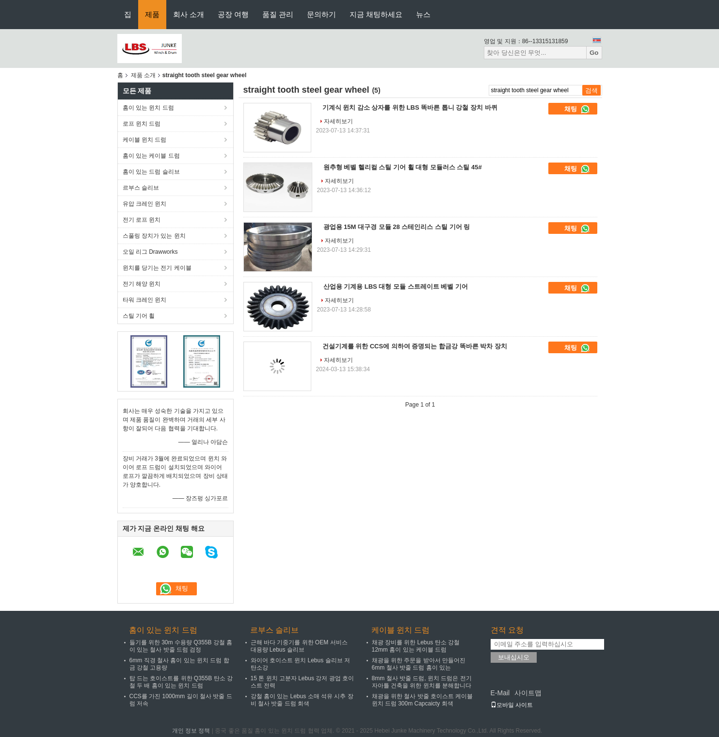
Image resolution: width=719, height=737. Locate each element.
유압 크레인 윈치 (145, 203)
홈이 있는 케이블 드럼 (151, 155)
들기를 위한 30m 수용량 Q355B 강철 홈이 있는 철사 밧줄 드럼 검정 (181, 646)
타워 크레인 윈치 (145, 299)
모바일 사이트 (512, 705)
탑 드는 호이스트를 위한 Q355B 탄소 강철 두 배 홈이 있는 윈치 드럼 (181, 682)
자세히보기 (338, 121)
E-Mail (500, 693)
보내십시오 (513, 657)
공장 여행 (233, 14)
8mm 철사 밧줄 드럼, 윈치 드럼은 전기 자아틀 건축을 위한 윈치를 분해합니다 (422, 682)
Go (594, 52)
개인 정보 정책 (191, 730)
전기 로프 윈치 (142, 219)
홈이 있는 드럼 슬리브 (151, 171)
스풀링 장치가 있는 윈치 (154, 235)
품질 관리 (277, 14)
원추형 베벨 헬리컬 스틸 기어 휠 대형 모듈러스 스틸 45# (402, 167)
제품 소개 (143, 75)
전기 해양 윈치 (142, 283)
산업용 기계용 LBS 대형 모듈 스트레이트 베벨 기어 (395, 286)
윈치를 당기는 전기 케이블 (157, 267)
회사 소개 (188, 14)
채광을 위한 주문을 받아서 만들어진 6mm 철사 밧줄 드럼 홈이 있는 (418, 664)
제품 (152, 14)
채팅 (577, 109)
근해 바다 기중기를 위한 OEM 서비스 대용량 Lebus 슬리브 (299, 646)
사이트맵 (528, 693)
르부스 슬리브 (141, 187)
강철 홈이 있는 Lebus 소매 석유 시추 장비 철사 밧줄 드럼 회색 (302, 700)
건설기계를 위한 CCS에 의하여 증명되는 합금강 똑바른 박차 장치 (414, 346)
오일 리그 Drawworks (150, 251)
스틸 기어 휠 (139, 315)
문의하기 (321, 14)
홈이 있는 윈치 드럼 (148, 107)
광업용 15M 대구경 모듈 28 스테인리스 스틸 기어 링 (396, 226)
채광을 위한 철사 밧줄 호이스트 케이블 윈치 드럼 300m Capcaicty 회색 (422, 700)
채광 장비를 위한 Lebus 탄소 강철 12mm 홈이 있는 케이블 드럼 (416, 646)
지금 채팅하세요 (376, 14)
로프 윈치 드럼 (142, 123)
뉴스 (423, 14)
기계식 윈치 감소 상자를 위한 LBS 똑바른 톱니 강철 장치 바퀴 (409, 107)
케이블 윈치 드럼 (145, 139)
